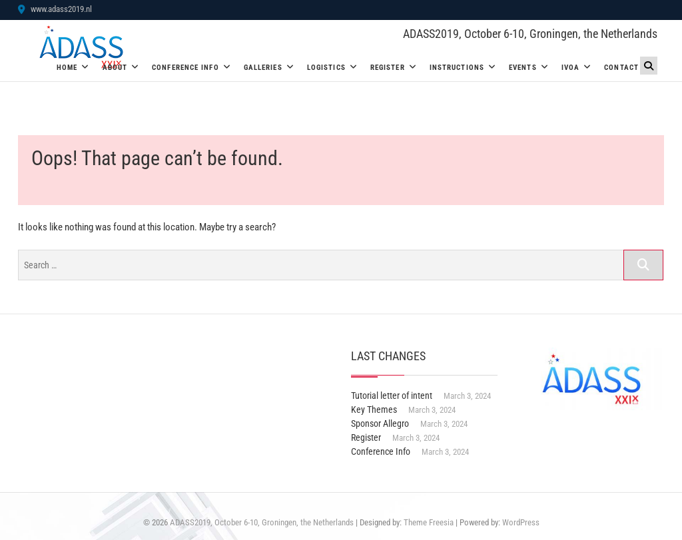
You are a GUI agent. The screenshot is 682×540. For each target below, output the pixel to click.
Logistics (326, 67)
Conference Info (185, 67)
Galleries (263, 67)
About (115, 67)
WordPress (520, 522)
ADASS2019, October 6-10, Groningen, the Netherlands (530, 34)
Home (67, 67)
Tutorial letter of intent (391, 395)
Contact (621, 67)
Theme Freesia (429, 522)
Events (523, 67)
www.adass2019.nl (55, 9)
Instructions (457, 67)
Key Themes (374, 409)
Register (387, 67)
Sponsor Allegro (380, 423)
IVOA (570, 67)
